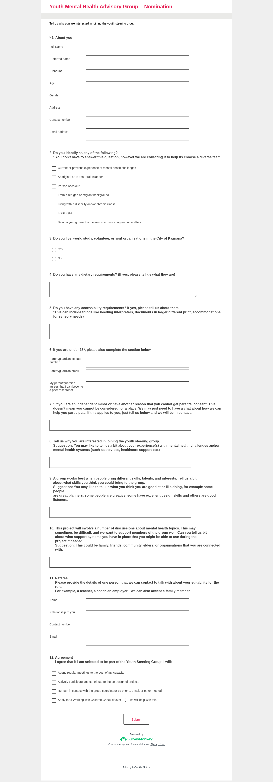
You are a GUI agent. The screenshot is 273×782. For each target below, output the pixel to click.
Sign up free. (158, 745)
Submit (137, 721)
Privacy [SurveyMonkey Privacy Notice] (127, 768)
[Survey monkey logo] (137, 740)
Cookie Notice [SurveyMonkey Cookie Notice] (142, 768)
